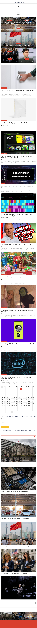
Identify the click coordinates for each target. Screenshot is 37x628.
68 (31, 395)
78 (21, 397)
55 (33, 393)
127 (4, 405)
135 (24, 405)
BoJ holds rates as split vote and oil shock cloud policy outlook (9, 23)
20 (16, 388)
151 (28, 407)
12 (31, 386)
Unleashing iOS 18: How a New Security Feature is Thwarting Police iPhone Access (18, 344)
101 (9, 401)
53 (28, 393)
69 (33, 395)
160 (17, 410)
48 (16, 393)
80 (26, 397)
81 (28, 397)
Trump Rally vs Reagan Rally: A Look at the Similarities (17, 186)
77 (19, 397)
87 (9, 399)
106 (21, 401)
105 (19, 401)
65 (24, 395)
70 (2, 397)
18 (11, 388)
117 (14, 403)
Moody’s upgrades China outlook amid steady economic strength (18, 45)
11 (28, 386)
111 (33, 401)
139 (33, 405)
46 (12, 393)
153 (33, 407)
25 (28, 388)
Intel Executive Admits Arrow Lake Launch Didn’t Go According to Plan (16, 378)
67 (28, 395)
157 (9, 410)
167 (33, 410)
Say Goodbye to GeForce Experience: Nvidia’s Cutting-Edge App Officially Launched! (17, 157)
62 (16, 395)
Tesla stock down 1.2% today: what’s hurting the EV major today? (18, 30)
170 (7, 412)
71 (4, 397)
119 (19, 403)
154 (2, 410)
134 (21, 405)
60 (11, 395)
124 (31, 403)
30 (7, 391)
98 (2, 401)
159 (14, 410)
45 (9, 393)
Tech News (18, 9)
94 (26, 399)
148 (21, 407)
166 (31, 410)
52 (26, 393)
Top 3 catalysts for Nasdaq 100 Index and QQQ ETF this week (10, 54)
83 (33, 397)
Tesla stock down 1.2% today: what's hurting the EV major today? (15, 518)
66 (26, 395)
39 (28, 391)
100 (7, 401)
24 (26, 388)
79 (24, 397)
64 (21, 395)
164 (26, 410)
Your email (12, 423)
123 (29, 403)
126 (2, 405)
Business (18, 14)
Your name (12, 419)
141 (4, 407)
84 (2, 399)
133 (19, 405)
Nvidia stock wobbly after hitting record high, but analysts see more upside (9, 61)
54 (31, 393)
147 (19, 407)
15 (4, 388)
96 (31, 399)
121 (24, 403)
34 (16, 391)
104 (17, 401)
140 (2, 407)
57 (4, 395)
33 (14, 391)
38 (26, 391)
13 (33, 386)
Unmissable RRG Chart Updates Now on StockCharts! (17, 244)
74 (12, 397)
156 (7, 410)
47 (14, 393)
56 (2, 395)
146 (17, 407)
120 (21, 403)
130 (12, 405)
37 (24, 391)
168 (2, 412)
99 (4, 401)
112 (2, 403)
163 (24, 410)
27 (33, 388)
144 (12, 407)
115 (9, 403)
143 (9, 407)
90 (16, 399)
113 (4, 403)
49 (19, 393)
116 (11, 403)
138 (31, 405)
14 (2, 388)
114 (7, 403)
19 (14, 388)
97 (33, 399)
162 (21, 410)
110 (31, 401)
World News (18, 12)
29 (4, 391)
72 (7, 397)
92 (21, 399)
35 (19, 391)
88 (11, 399)
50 (21, 393)
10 (26, 386)
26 (31, 388)
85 (4, 399)
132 (17, 405)
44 (7, 393)
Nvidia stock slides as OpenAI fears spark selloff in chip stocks (27, 23)
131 (14, 405)
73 (9, 397)
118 (16, 403)
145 (14, 407)
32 (11, 391)
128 (7, 405)
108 (26, 401)
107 (24, 401)
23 (24, 388)
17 (9, 388)
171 (9, 412)
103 (14, 401)
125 (33, 403)
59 (9, 395)
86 (7, 399)
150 (26, 407)
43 (4, 393)
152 (31, 407)
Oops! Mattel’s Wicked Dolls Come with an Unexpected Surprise (17, 310)
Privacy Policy (18, 626)
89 (14, 399)
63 (19, 395)
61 (14, 395)
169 (4, 412)
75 (14, 397)
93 (24, 399)
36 (21, 391)
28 (2, 391)
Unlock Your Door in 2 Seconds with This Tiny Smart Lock (17, 90)
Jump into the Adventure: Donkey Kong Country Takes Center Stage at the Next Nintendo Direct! (17, 277)
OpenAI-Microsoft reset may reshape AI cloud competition (27, 61)
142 (7, 407)
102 (12, 401)
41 (33, 391)
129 (9, 405)
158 (12, 410)
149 (24, 407)
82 (31, 397)
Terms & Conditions (18, 624)
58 (7, 395)
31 (9, 391)
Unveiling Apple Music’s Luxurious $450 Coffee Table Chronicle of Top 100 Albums (16, 123)
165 (29, 410)
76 (16, 397)
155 (4, 410)
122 (26, 403)
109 (29, 401)
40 (31, 391)
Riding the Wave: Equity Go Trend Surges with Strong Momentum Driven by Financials (16, 215)
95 (28, 399)
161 (19, 410)
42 (2, 393)
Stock (27, 20)
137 (29, 405)
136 (26, 405)
